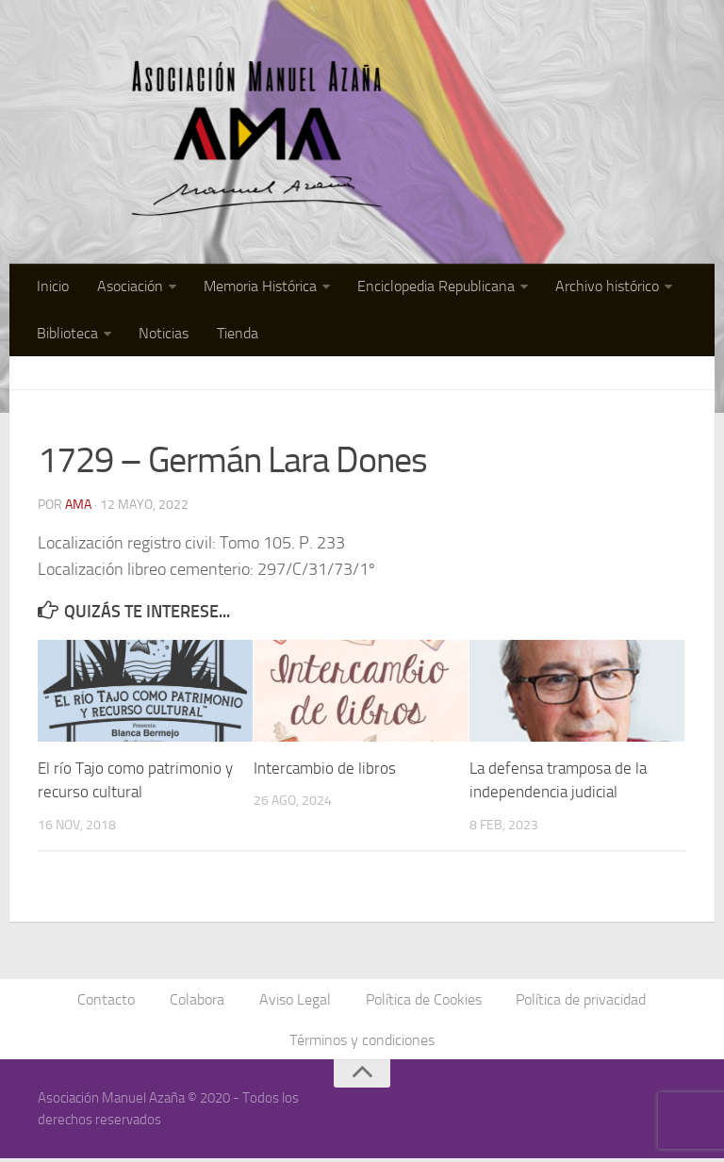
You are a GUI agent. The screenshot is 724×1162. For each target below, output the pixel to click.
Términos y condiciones (362, 1043)
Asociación (128, 287)
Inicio (53, 287)
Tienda (234, 334)
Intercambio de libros (325, 770)
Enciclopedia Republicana (432, 287)
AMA (78, 507)
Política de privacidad (580, 1001)
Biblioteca (67, 334)
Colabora (198, 1001)
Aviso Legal (295, 1001)
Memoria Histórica (257, 287)
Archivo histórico (602, 287)
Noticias (163, 334)
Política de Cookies (423, 1001)
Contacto (108, 1001)
